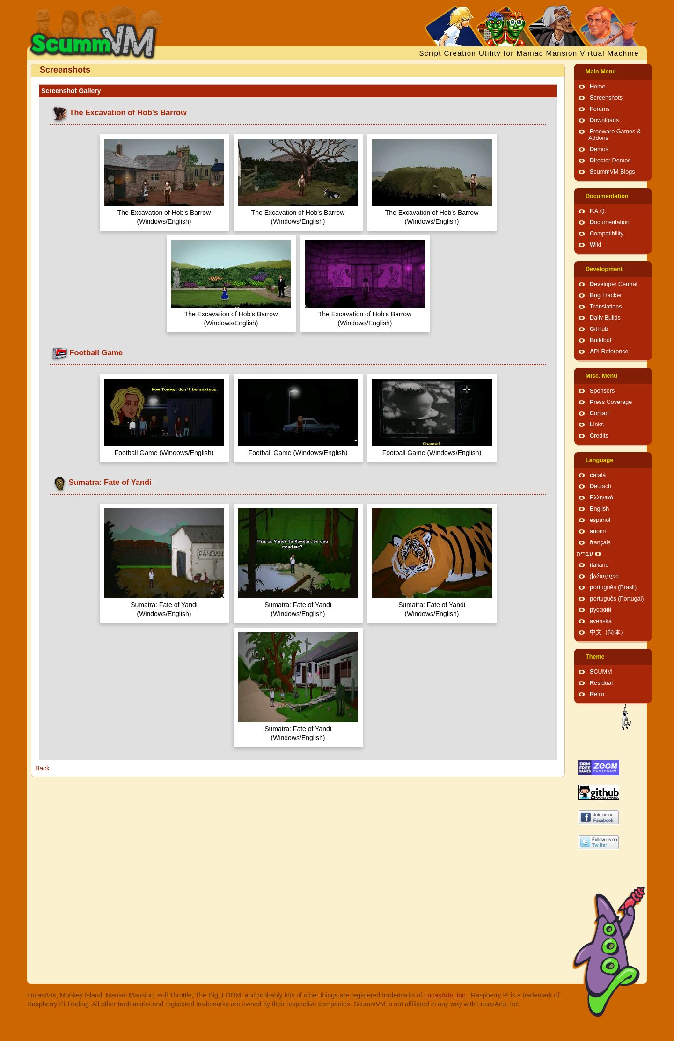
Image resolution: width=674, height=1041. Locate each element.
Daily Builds (605, 318)
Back (42, 768)
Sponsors (602, 391)
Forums (600, 109)
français (600, 542)
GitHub (599, 329)
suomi (598, 531)
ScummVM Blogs (612, 172)
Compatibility (606, 233)
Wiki (595, 245)
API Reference (609, 351)
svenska (601, 621)
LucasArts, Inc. (446, 995)
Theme (595, 656)
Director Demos (610, 160)
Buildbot (600, 340)
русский (600, 610)
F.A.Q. (598, 211)
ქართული (604, 576)
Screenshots (606, 98)
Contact (600, 413)
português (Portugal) (617, 598)
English (599, 509)
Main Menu (601, 71)
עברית (585, 553)
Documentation (607, 196)
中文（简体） (608, 632)
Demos (599, 149)
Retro (597, 694)
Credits (599, 436)
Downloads (604, 120)
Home (598, 86)
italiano (599, 565)
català (598, 475)
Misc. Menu (601, 376)
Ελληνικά (602, 497)
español (600, 520)
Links (597, 424)
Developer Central (613, 284)
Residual (601, 683)
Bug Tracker (606, 295)
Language (599, 460)
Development (604, 269)
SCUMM (601, 671)
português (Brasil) (613, 587)
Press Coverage (611, 402)
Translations (606, 306)
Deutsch (600, 486)
